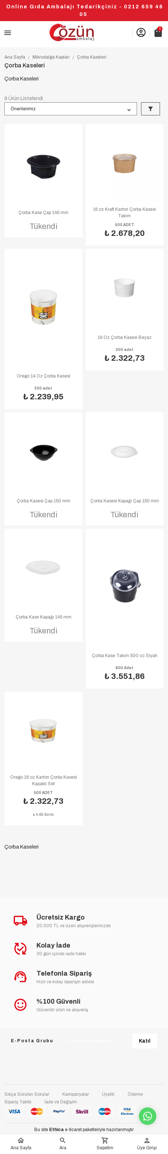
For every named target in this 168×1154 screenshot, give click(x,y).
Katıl (145, 1041)
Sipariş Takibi (17, 1101)
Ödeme (135, 1094)
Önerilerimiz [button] (23, 108)
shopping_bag (158, 32)
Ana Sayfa (14, 57)
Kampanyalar (75, 1094)
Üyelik (108, 1094)
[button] (62, 1144)
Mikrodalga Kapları (51, 57)
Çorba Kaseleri (91, 57)
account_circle (141, 32)
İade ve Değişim (60, 1101)
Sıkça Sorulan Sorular (26, 1094)
